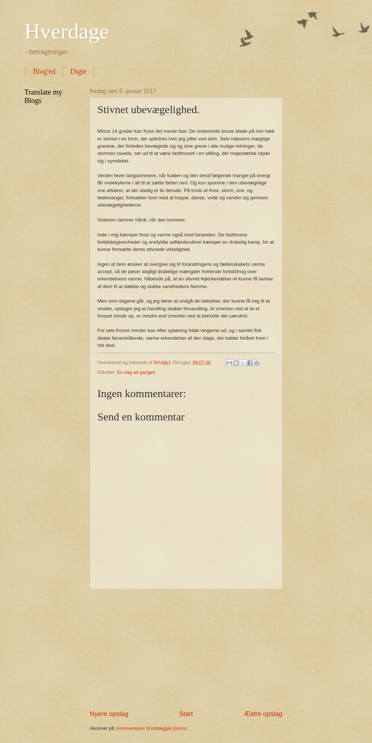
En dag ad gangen (136, 372)
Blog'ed (44, 71)
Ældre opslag (263, 714)
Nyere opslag (109, 714)
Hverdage (66, 31)
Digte (78, 71)
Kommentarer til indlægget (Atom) (152, 728)
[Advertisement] (186, 649)
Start (186, 714)
